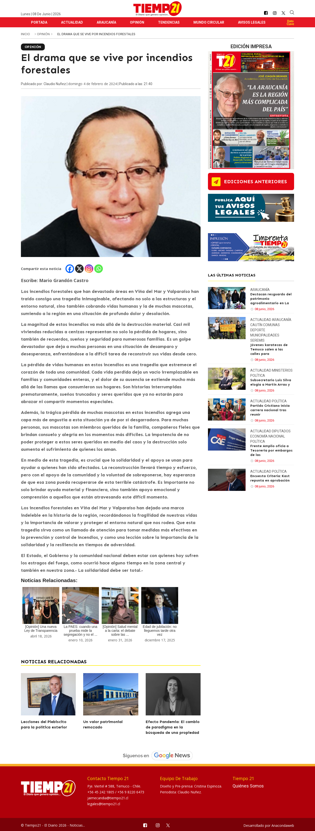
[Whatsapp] (98, 268)
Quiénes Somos (248, 785)
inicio (25, 34)
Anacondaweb (282, 825)
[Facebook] (69, 268)
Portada (39, 22)
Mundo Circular (208, 22)
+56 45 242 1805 (101, 792)
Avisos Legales (252, 22)
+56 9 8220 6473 (130, 792)
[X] (79, 268)
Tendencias (169, 22)
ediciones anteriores (255, 181)
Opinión (137, 22)
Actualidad (72, 22)
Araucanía (106, 22)
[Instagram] (89, 268)
